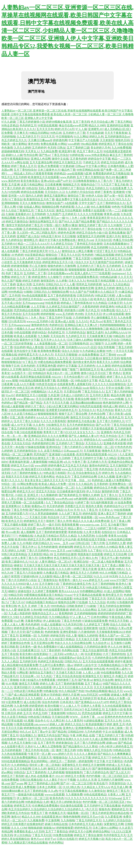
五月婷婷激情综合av (117, 136)
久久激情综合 (96, 790)
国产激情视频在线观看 (106, 768)
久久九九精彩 (33, 698)
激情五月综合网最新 (68, 210)
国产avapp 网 (19, 783)
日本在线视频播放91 (116, 243)
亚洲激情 (118, 191)
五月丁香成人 (93, 683)
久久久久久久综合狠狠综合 (109, 384)
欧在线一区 (47, 750)
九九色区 (46, 676)
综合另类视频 (106, 347)
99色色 (116, 757)
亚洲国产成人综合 (28, 236)
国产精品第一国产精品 (28, 402)
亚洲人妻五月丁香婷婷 (112, 513)
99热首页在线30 (46, 384)
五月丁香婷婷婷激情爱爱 (51, 532)
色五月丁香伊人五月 (89, 151)
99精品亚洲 (55, 461)
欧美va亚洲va (37, 628)
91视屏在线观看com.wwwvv (31, 724)
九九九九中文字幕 (79, 757)
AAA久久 (42, 417)
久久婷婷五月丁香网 (96, 624)
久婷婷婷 (7, 450)
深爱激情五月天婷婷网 (91, 236)
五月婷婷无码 (28, 661)
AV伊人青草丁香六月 (24, 557)
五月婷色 (38, 284)
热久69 (110, 177)
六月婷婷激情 (81, 317)
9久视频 (28, 720)
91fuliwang (115, 798)
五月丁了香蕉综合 (56, 831)
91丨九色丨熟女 (35, 317)
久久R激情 (45, 576)
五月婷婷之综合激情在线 (39, 498)
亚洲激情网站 (83, 727)
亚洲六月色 (113, 236)
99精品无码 (15, 594)
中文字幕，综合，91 (77, 480)
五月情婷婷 (38, 214)
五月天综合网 (30, 313)
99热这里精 (80, 598)
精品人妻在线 (34, 347)
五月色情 (14, 295)
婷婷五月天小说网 (80, 831)
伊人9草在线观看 (113, 313)
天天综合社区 (103, 240)
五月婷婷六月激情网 (110, 779)
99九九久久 (123, 199)
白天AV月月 (71, 509)
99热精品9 (39, 373)
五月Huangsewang (33, 302)
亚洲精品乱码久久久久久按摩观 (47, 435)
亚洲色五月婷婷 (105, 288)
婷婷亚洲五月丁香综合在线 (115, 143)
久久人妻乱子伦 (53, 779)
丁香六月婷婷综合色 (96, 772)
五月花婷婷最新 (11, 750)
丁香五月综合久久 (93, 391)
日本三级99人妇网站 (79, 339)
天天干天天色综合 (49, 428)
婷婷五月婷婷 (30, 280)
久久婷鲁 (61, 280)
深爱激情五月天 (71, 764)
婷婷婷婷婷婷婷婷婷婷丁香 (114, 613)
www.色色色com (109, 517)
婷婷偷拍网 (66, 546)
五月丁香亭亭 (46, 742)
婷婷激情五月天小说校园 (31, 395)
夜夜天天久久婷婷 (108, 362)
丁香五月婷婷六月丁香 (110, 735)
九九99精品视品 (59, 617)
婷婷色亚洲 (21, 628)
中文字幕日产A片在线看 (83, 140)
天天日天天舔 (124, 350)
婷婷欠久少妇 (9, 617)
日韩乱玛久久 (54, 284)
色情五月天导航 (118, 620)
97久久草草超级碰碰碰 (43, 513)
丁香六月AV (16, 602)
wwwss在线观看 (54, 794)
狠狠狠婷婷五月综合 (106, 339)
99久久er (25, 731)
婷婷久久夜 (47, 683)
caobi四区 (108, 439)
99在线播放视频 (110, 672)
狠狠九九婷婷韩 (88, 635)
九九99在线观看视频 (114, 705)
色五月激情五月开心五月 (69, 557)
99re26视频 (15, 228)
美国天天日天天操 (16, 476)
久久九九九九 (22, 269)
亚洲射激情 (90, 628)
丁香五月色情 (19, 509)
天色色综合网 (96, 413)
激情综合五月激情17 (41, 672)
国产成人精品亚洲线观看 (23, 694)
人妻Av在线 (123, 295)
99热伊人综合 (94, 195)
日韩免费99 (45, 557)
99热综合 (19, 772)
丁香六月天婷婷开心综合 (20, 580)
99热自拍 (31, 188)
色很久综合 (43, 328)
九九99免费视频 (121, 147)
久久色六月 (46, 354)
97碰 (19, 206)
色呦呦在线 (26, 535)
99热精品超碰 (108, 276)
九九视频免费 (74, 794)
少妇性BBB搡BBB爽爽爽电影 (26, 410)
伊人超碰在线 (51, 620)
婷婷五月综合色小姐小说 (91, 232)
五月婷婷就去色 (61, 328)
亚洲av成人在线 (64, 321)
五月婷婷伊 (39, 147)
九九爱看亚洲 (113, 816)
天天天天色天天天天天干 (48, 587)
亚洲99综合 (53, 447)
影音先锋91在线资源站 (34, 654)
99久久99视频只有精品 (113, 572)
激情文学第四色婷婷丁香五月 (24, 225)
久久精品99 (100, 727)
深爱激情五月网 (113, 824)
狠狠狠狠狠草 (123, 639)
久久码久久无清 (87, 779)
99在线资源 (52, 302)
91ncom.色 (17, 469)
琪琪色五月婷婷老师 (88, 284)
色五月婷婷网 (99, 247)
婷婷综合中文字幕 (99, 158)
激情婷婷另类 (109, 491)
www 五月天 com (60, 550)
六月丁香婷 (8, 284)
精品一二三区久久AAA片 (33, 243)
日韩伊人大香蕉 (91, 705)
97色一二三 (113, 210)
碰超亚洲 (23, 609)
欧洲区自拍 (81, 561)
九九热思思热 (86, 535)
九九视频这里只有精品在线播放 (28, 842)
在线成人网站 (32, 206)
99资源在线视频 (47, 125)
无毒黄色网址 (33, 620)
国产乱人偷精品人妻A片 (84, 435)
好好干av (50, 838)
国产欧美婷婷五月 (70, 495)
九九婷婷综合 (13, 240)
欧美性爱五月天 (112, 594)
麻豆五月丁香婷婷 (121, 154)
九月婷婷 (43, 635)
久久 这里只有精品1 (50, 450)
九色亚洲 (53, 395)
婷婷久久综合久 (74, 724)
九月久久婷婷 (22, 147)
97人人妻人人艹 (80, 617)
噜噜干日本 (12, 365)
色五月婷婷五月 (94, 709)
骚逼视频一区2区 (77, 812)
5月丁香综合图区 (94, 376)
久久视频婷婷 (48, 495)
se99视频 (104, 694)
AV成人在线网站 (113, 591)
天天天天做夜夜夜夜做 (108, 687)
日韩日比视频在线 (31, 779)
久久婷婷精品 (19, 764)
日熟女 (61, 147)
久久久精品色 (84, 483)
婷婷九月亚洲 (70, 694)
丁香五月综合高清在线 (67, 676)
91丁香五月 (29, 362)
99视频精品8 (39, 391)
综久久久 (121, 310)
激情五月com (86, 240)
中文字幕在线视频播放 (73, 790)
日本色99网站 (99, 617)
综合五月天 (83, 657)
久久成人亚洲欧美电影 (103, 739)
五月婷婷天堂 (87, 698)
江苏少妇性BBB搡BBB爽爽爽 (53, 258)
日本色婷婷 (28, 365)
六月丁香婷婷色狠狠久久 (26, 472)
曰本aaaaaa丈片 (73, 450)
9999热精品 (15, 291)
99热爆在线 (50, 691)
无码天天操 (114, 598)
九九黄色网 (21, 705)
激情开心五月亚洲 (33, 369)
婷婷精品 (59, 173)
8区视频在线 (9, 354)
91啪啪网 (96, 258)
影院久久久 (97, 387)
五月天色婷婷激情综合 (80, 424)
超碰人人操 (56, 724)
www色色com (64, 498)
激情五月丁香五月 (118, 790)
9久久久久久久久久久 (69, 439)
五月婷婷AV (8, 243)
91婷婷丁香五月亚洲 (84, 569)
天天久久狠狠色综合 (32, 203)
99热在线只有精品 (39, 716)
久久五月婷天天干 (28, 136)
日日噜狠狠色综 (78, 343)
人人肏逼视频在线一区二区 (50, 343)
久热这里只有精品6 (46, 535)
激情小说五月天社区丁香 (96, 373)
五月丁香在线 (9, 654)
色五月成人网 (119, 787)
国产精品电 (59, 731)
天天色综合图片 (73, 376)
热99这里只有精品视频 (100, 280)
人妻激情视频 (38, 461)
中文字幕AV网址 (96, 166)
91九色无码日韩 (72, 624)
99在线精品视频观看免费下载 (37, 380)
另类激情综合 (117, 783)
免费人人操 (8, 543)
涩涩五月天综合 (45, 491)
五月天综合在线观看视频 (97, 661)
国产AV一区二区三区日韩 (76, 783)
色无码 (51, 147)
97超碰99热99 (29, 576)
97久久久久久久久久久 (117, 550)
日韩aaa (80, 166)
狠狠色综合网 (66, 602)
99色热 (115, 206)
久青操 (26, 506)
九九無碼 (43, 336)
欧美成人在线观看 (25, 336)
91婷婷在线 (76, 154)
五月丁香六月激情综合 (90, 177)
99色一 (110, 350)
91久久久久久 (106, 199)
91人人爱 (11, 609)
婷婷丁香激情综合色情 (15, 642)
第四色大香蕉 (94, 506)
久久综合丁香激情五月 (19, 210)
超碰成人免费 (119, 694)
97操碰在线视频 (35, 447)
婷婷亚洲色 (39, 276)
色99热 (79, 313)
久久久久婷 (63, 569)
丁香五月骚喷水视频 (14, 524)
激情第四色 (47, 280)
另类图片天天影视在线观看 (96, 428)
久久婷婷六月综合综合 (80, 191)
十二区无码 (56, 654)
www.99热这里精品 (96, 154)
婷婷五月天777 (101, 757)
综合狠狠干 (55, 709)
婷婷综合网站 (101, 831)
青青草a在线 (111, 214)
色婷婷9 (30, 417)
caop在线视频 (74, 173)
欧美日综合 (122, 228)
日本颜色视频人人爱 (120, 166)
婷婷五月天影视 (64, 398)
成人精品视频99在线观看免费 (19, 665)
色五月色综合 (105, 410)
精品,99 (47, 554)
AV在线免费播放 (88, 354)
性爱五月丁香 (39, 812)
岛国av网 (6, 169)
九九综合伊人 (100, 642)
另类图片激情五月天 (23, 569)
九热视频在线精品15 (110, 665)
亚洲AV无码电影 (50, 694)
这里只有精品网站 (32, 184)
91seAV (9, 395)
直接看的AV (22, 214)
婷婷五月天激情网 (93, 764)
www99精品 (50, 299)
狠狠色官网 (87, 288)
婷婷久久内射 (16, 550)
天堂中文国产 (87, 203)
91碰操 (91, 605)
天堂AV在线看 (114, 387)
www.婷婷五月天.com (95, 580)
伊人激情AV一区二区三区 (33, 798)
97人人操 (81, 129)
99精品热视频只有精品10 (41, 602)
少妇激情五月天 (55, 424)
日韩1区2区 (82, 543)
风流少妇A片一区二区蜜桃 (62, 373)
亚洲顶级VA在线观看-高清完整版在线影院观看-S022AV (83, 454)
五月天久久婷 (113, 269)
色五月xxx (96, 321)
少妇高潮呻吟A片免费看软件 (29, 358)
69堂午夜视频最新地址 (15, 158)
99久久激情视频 (100, 206)
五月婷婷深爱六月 (16, 513)
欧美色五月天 (13, 520)
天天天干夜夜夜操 (116, 132)
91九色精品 (100, 302)
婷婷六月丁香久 (35, 406)
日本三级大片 (82, 768)
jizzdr (85, 387)
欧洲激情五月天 (92, 676)
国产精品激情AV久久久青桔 (80, 746)
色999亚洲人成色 (116, 668)
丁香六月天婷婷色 (37, 550)
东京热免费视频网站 (23, 757)
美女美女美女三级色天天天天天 (44, 480)
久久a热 (53, 790)
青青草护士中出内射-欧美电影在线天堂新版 (78, 539)
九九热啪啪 (68, 820)
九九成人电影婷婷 (19, 613)
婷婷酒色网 (60, 140)
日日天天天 (47, 136)
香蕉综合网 (82, 398)
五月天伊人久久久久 (53, 339)
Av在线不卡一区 (21, 373)
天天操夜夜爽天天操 (99, 336)
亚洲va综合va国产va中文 (56, 180)
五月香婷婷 (101, 483)
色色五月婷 (40, 713)
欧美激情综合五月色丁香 (39, 199)
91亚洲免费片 (13, 702)
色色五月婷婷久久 (97, 188)
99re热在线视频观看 (33, 295)
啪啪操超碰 (35, 827)
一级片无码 (53, 524)
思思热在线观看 (91, 713)
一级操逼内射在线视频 (29, 794)
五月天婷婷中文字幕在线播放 (102, 805)
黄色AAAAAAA (68, 591)
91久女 (33, 561)
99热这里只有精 (105, 295)
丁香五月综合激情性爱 (94, 650)
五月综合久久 (86, 410)
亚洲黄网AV (12, 506)
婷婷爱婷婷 (36, 705)
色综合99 (53, 517)
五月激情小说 (113, 709)
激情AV (15, 816)
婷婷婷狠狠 (47, 313)
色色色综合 (106, 469)
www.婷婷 (41, 465)
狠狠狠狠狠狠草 (47, 413)
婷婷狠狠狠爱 (64, 827)
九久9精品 (109, 458)
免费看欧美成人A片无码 (29, 831)
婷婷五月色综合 (32, 299)
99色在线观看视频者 (55, 609)
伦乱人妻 (71, 635)
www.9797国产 (119, 580)
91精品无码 (79, 550)
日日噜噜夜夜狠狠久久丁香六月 (92, 180)
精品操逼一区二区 (63, 487)
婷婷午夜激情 (123, 661)
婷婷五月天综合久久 (47, 387)
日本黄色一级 (28, 646)
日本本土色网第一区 (49, 787)
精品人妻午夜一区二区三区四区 (73, 576)
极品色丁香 (68, 169)
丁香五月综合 (59, 154)
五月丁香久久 (109, 495)
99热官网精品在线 (88, 169)
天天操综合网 (60, 716)
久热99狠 (36, 609)
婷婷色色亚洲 (66, 232)
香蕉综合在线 (46, 569)
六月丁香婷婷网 (70, 517)
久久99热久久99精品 (104, 546)
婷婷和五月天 (22, 805)
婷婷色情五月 (82, 827)
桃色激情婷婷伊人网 (115, 402)
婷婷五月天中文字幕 (115, 713)
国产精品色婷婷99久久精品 (46, 509)
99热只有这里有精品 (14, 554)
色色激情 (7, 147)
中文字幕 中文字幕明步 (108, 761)
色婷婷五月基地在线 (50, 661)
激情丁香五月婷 (66, 750)
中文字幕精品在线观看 (87, 594)
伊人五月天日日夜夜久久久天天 (72, 687)
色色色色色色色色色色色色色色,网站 (31, 598)
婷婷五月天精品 (71, 387)
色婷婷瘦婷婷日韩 (43, 443)
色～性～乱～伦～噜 (14, 435)
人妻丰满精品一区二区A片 (56, 561)
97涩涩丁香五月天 (105, 251)
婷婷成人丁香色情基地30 (75, 302)
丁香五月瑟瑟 (81, 258)
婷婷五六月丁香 (21, 276)
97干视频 (70, 779)
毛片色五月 (92, 310)
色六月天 (91, 809)
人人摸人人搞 (90, 672)
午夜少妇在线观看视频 (28, 432)
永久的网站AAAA (116, 332)
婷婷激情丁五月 (67, 679)
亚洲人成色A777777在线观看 (92, 273)
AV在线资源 (24, 709)
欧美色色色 (57, 798)
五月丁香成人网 (120, 520)
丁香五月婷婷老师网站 (22, 428)
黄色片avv (37, 838)
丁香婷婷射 (106, 639)
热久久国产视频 (11, 280)
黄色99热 (33, 143)
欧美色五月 (116, 417)
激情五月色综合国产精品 (53, 735)
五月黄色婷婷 (78, 158)
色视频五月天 (57, 812)
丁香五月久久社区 (69, 254)
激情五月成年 (94, 332)
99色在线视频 (22, 332)
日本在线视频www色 (60, 273)
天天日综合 (8, 258)
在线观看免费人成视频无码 (74, 384)
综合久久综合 (70, 350)
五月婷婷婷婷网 (80, 247)
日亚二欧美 (17, 417)
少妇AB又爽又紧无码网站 (62, 406)
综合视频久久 (28, 735)
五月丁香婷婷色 (36, 772)
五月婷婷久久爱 (116, 543)
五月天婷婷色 (40, 269)
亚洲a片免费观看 (48, 166)
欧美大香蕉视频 (68, 288)
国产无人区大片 (120, 772)
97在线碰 (81, 602)
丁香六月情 (98, 543)
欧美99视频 (52, 705)
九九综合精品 (120, 284)
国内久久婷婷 (34, 195)
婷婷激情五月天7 (34, 520)
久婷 (46, 801)
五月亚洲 (14, 184)
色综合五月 (63, 476)
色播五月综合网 (123, 240)
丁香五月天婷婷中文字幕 (86, 458)
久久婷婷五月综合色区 (34, 617)
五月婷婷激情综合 (25, 450)
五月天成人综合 (11, 302)
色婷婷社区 (56, 325)
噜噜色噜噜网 (71, 816)
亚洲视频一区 (28, 635)
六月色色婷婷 (92, 731)
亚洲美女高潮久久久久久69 (71, 739)
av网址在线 (21, 162)
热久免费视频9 (47, 646)
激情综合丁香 (76, 195)
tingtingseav (118, 273)
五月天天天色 (44, 129)
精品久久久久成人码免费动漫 (91, 520)
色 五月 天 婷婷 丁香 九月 (34, 605)
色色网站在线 (70, 650)
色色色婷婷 (32, 624)
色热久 (117, 373)
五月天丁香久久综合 (26, 421)
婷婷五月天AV (25, 491)
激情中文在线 (60, 158)
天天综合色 (57, 336)
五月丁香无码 (81, 121)
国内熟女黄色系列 (84, 362)
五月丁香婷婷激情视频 (69, 683)
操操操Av (49, 827)
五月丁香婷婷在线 (35, 790)
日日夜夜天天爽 (54, 347)
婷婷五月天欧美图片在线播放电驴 (22, 824)
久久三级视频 (84, 487)
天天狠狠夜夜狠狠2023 (110, 631)
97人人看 (69, 284)
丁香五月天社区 (44, 210)
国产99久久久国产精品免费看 (77, 221)
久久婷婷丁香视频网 (44, 591)
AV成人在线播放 (50, 624)
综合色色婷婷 (50, 702)
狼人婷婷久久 (109, 369)
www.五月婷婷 (65, 313)
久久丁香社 (95, 550)
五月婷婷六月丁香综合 (71, 188)
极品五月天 (115, 691)
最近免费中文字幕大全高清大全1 (76, 199)
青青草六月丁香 (53, 432)
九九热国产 (54, 214)
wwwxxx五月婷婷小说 (40, 321)
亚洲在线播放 (116, 232)
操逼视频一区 (89, 517)
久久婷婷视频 (55, 772)
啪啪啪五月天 (71, 184)
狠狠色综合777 (90, 184)
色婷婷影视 (67, 206)
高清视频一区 (65, 380)
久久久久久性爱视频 (90, 214)
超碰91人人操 (13, 154)
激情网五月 (31, 240)
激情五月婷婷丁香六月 (92, 225)
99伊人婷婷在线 (52, 727)
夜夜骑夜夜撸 (70, 524)
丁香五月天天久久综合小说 (76, 299)
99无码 (113, 576)
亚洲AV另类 (24, 284)
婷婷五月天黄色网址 (41, 476)
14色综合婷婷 (70, 428)
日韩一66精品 (73, 628)
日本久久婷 (39, 768)
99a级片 (21, 739)
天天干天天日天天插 (56, 402)
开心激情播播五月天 (103, 317)
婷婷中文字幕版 (67, 365)
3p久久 (107, 284)
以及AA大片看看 (24, 384)
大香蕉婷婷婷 (90, 306)
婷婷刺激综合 (64, 742)
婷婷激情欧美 (58, 269)
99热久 (120, 569)
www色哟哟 (44, 528)
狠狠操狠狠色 (73, 772)
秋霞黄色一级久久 (70, 580)
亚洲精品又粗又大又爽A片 (81, 325)
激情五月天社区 (80, 417)
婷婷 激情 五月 (116, 724)
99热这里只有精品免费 (28, 691)
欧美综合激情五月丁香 (40, 458)
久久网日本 (57, 720)
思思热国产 (41, 454)
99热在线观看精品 (95, 794)
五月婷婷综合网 (59, 417)
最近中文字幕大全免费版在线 (57, 240)
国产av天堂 (103, 424)
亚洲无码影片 (22, 687)
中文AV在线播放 (112, 731)
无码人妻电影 (46, 188)
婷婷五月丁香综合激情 (88, 835)
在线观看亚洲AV (51, 816)
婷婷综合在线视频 (32, 191)
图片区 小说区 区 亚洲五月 (22, 495)
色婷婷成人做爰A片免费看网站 (111, 480)
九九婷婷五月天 (75, 336)
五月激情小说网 (120, 642)
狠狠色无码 (122, 140)
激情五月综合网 (103, 679)
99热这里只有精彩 (54, 472)
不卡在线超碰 (94, 132)
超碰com (111, 742)
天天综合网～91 (29, 676)
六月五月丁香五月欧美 (114, 184)
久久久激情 (103, 365)
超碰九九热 (95, 498)
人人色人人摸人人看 (56, 698)
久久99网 (110, 343)
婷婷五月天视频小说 (91, 838)
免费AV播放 (69, 225)
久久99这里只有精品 (61, 639)
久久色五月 (55, 391)
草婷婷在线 (75, 532)
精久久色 (91, 557)
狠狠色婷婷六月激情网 (61, 265)
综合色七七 (42, 720)
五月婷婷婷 (113, 265)
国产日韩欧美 (34, 631)
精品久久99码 (96, 125)
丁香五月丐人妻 (108, 557)
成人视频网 (28, 532)
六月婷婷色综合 (75, 332)
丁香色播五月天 (75, 587)
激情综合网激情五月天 (43, 221)
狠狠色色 (104, 809)
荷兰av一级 (58, 217)
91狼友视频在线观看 (44, 288)
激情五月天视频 (28, 683)
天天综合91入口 (54, 191)
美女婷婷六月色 (100, 147)
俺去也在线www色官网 (73, 125)
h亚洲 (87, 173)
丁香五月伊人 (28, 546)
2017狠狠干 (97, 343)
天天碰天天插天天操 (68, 672)
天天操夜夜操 (91, 450)
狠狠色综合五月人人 (44, 613)
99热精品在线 (121, 750)
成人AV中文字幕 (21, 424)
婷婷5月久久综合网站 (83, 609)
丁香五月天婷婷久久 (29, 668)
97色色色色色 (123, 447)
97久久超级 (8, 121)
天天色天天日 (93, 313)
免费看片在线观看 (93, 210)
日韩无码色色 (85, 295)
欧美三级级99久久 (16, 561)
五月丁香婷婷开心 (54, 668)
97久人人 (54, 251)
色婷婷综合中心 (114, 506)
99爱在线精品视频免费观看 (54, 362)
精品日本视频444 (120, 328)
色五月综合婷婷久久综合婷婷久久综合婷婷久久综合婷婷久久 (46, 809)
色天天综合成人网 (102, 121)
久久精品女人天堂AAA (95, 787)
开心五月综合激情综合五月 (84, 472)
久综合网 (101, 535)
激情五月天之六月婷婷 (84, 572)
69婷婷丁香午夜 (107, 528)
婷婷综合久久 (92, 439)
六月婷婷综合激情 (95, 646)
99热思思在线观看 (90, 406)
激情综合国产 (54, 203)
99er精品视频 (89, 143)
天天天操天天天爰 (87, 639)
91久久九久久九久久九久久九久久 (86, 798)
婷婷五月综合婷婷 (112, 162)
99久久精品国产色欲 (71, 691)
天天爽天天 (21, 132)
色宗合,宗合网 (25, 217)
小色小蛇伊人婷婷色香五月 (115, 746)
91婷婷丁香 (82, 502)
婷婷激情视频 (19, 265)
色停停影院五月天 (114, 835)
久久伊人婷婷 (25, 258)
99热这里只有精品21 (98, 587)
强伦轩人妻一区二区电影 (44, 764)
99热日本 (56, 132)
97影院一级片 (52, 225)
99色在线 (99, 668)
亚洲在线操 (8, 639)
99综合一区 (8, 483)
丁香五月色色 (30, 750)
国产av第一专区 (113, 195)
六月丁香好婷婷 (50, 650)
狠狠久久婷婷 (90, 495)
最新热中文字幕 (29, 339)
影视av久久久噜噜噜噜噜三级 (90, 328)
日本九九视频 (106, 476)
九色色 (74, 698)
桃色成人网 (110, 406)
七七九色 (108, 228)
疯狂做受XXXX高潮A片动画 (42, 469)
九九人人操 (82, 206)
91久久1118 (101, 576)
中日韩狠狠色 (64, 136)
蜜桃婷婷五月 (119, 809)
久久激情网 (43, 217)
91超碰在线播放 (93, 720)
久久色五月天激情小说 (22, 742)
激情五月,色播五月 (115, 676)
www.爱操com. (25, 398)
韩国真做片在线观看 (90, 554)
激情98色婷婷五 (99, 465)
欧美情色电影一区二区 (99, 447)
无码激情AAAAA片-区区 (81, 347)
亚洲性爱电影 (68, 631)
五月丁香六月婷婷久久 (111, 421)
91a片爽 (19, 620)
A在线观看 (71, 203)
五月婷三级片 (106, 609)
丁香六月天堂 (16, 631)
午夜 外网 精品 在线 (82, 735)
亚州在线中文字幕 (25, 350)
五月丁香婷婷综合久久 (111, 203)
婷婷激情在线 (32, 727)
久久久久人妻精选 (85, 753)
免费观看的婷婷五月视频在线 (111, 173)
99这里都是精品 (34, 254)
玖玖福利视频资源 (101, 502)
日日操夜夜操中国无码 (71, 491)
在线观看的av (67, 657)
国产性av (44, 154)
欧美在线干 (101, 783)
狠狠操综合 (60, 757)
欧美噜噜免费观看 (49, 350)
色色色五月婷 (121, 432)
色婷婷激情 (52, 631)
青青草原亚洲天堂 (98, 217)
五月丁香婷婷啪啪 (103, 583)
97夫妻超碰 (67, 166)
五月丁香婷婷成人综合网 (43, 783)
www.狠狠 (11, 380)
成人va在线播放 (47, 657)
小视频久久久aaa (24, 328)
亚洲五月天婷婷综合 (119, 299)
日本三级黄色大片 (49, 169)
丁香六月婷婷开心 (73, 447)
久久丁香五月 (89, 509)
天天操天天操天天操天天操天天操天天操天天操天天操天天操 (62, 565)
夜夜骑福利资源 (19, 461)
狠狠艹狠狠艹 (70, 369)
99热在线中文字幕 (86, 380)
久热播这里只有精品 (56, 572)
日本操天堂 (115, 302)
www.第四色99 (10, 180)
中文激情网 (52, 820)
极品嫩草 (121, 177)
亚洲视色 (106, 432)
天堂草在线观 (13, 720)
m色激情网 (80, 498)
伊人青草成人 (99, 417)
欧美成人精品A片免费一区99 (56, 483)
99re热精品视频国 (96, 691)
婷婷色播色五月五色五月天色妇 (68, 465)
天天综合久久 (93, 443)
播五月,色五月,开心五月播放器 (36, 439)
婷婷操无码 (57, 635)
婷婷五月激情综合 (16, 221)
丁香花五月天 (97, 598)
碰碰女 (18, 565)
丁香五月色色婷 (71, 620)
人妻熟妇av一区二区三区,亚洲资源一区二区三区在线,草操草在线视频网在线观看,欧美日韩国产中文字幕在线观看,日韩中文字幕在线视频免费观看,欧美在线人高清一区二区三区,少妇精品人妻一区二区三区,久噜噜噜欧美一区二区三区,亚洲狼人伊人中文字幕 (67, 114)
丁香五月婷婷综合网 (84, 476)
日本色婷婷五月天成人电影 (85, 824)
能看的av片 (38, 506)
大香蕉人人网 (115, 794)
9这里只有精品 (108, 628)
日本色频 (7, 332)
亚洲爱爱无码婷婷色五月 (61, 410)
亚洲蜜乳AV (95, 129)
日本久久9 (120, 380)
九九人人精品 (9, 661)
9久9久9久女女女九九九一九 (81, 432)
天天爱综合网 (72, 391)
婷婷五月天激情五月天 (67, 162)
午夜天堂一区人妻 (39, 753)
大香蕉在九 (40, 709)
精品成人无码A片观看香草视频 (33, 173)
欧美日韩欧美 (9, 646)
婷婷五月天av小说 (22, 465)
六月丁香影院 (58, 228)
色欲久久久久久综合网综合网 (72, 642)
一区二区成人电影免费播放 (106, 561)
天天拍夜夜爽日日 (28, 650)
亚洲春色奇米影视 (114, 443)
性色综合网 (31, 154)
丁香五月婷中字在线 (58, 317)
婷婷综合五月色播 (105, 487)
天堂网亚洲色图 (46, 365)
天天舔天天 (45, 757)
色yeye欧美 (12, 532)
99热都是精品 (33, 801)
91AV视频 (11, 683)
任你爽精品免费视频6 (45, 805)
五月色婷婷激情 (47, 546)
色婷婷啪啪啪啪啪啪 (112, 325)
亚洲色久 (68, 727)
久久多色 (38, 424)
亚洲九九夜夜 (106, 569)
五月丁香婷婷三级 (78, 147)
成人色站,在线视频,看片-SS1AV (44, 776)
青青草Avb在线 (117, 535)
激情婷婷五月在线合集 (81, 421)
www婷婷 (74, 143)
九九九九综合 (97, 602)
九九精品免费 (48, 151)
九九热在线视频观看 (14, 753)
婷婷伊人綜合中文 (85, 665)
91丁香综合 (15, 199)
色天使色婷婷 (55, 506)
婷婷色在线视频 (121, 365)
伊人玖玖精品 (22, 835)
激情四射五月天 (89, 369)
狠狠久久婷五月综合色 (98, 750)
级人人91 (32, 583)
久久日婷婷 (63, 458)
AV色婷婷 (17, 254)
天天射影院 (107, 140)
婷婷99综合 (39, 332)
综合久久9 (81, 262)
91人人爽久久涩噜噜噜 (47, 746)
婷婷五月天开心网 (38, 539)
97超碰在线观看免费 (94, 620)
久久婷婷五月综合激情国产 (63, 306)
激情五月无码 (110, 358)
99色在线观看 (63, 598)
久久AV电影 (24, 543)
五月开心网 (8, 487)
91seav (68, 594)
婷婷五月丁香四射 (12, 776)
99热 (79, 750)
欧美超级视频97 (95, 724)
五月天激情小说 (49, 583)
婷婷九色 (107, 472)
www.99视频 (115, 398)
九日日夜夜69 (92, 358)
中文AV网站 (24, 587)
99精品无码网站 (39, 132)
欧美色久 (99, 299)
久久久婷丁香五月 (70, 513)
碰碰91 (12, 591)
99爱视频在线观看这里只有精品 (43, 594)
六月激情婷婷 (86, 631)
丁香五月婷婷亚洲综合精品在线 (109, 812)
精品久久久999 (31, 816)
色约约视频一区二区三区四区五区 (107, 776)
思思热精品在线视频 (26, 310)
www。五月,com (64, 543)
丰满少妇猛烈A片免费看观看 (38, 679)
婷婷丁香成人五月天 (23, 166)
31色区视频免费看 (51, 310)
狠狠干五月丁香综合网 (73, 413)
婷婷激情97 (125, 657)
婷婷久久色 (96, 136)
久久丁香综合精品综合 (60, 502)
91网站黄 (123, 487)
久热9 (28, 746)
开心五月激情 (37, 265)
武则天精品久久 (43, 543)
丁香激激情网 (56, 713)
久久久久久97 (124, 280)
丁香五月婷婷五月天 (88, 820)
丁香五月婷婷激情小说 (31, 121)
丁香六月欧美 (114, 413)
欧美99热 (20, 539)
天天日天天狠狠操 (65, 354)
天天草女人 (32, 151)
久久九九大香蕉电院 (53, 421)
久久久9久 (82, 321)
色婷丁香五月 (13, 273)
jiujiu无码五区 (89, 694)
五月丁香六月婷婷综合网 (89, 742)
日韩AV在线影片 (67, 838)
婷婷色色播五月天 (57, 247)
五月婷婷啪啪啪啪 (85, 613)
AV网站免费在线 (27, 483)
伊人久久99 (115, 646)
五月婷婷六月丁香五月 (91, 265)
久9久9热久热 (71, 787)
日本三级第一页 (118, 727)
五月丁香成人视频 (113, 565)
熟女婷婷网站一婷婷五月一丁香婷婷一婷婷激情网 (62, 761)
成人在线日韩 (32, 702)
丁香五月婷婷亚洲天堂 (34, 251)
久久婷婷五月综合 (61, 243)
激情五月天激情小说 (60, 768)
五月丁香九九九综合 (40, 739)
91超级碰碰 (53, 369)
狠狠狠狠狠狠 (76, 269)
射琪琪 (15, 576)
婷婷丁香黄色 (103, 191)
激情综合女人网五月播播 (77, 251)
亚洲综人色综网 (40, 158)
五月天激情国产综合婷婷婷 (106, 262)
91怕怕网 (14, 191)
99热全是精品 (9, 125)
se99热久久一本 (73, 654)
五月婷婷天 (69, 214)
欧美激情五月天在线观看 (43, 177)
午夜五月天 (24, 288)
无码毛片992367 (73, 709)
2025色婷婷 (8, 288)
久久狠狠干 (54, 276)
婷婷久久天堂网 (11, 369)
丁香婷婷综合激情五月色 (75, 583)
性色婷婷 (87, 254)
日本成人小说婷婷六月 (74, 395)
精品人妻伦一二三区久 (82, 528)
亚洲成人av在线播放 (79, 668)
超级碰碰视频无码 (12, 151)
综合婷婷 (19, 347)
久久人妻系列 (73, 720)
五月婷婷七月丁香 (74, 132)
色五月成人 (106, 380)
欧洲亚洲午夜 (67, 151)
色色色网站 (56, 842)
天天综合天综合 (21, 443)
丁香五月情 (91, 469)
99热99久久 (73, 713)
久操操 (9, 214)
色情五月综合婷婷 (120, 650)
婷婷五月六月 (82, 546)
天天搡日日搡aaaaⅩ (40, 140)
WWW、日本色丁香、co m (86, 716)
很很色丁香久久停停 (58, 520)
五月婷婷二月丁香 (35, 273)
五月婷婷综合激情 (65, 554)
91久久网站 (81, 136)
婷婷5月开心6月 (64, 129)
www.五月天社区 (72, 469)
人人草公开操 (13, 498)
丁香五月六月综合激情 (28, 572)
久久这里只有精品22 (23, 413)
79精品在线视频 (104, 254)
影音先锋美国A (30, 180)
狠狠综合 (51, 254)
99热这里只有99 (50, 236)
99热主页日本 (25, 387)
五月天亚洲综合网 (41, 162)
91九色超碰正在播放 (92, 350)
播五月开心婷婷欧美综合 (65, 801)
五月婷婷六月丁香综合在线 (84, 228)
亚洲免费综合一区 (120, 483)
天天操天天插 (37, 517)
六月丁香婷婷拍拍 (114, 654)
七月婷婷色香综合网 (104, 657)
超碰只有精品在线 (56, 824)
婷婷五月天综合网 (115, 554)
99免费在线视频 (63, 835)
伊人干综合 (93, 491)
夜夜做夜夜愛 (28, 657)
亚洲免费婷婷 (94, 269)
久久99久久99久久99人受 (32, 639)
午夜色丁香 (79, 461)
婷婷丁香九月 (36, 524)
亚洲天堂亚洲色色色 (32, 247)
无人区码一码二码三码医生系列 (37, 232)
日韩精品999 (75, 731)
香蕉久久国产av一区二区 (114, 635)
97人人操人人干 (70, 705)
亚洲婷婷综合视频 (118, 125)
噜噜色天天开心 (111, 450)
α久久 (66, 461)
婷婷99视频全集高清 (58, 121)
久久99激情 (115, 225)
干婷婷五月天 (91, 162)
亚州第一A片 (16, 195)
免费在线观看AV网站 (53, 143)
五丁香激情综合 (47, 580)
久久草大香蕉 (91, 532)
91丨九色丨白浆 (76, 217)
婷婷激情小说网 (74, 310)
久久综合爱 (28, 528)
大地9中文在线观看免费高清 (81, 276)
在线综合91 (108, 532)
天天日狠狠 (69, 236)
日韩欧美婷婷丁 (76, 605)
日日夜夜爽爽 (53, 184)
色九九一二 (21, 517)
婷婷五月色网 (123, 254)
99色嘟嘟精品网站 (91, 591)
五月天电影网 (22, 768)
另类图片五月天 (74, 506)
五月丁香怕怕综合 (25, 169)
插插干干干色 (98, 398)
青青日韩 (11, 605)
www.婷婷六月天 (62, 753)
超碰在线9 (24, 591)
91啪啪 (28, 291)
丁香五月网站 (123, 121)
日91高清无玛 (16, 321)
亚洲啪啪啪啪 (9, 203)
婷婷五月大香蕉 (75, 776)
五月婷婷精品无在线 (35, 228)
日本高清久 (67, 702)
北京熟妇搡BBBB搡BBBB (86, 402)
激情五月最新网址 (55, 195)
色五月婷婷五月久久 (14, 140)
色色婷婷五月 (28, 125)
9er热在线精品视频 (119, 539)
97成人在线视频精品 (70, 646)
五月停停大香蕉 (99, 395)
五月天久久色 (112, 720)
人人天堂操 (38, 306)
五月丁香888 (107, 354)
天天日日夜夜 (44, 398)
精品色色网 (118, 395)
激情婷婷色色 (39, 325)
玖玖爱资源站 (93, 654)
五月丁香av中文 (41, 731)
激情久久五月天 (58, 358)
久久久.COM (19, 827)
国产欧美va (85, 679)
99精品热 (118, 336)
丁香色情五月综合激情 (88, 243)
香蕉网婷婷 (66, 613)
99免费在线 (108, 310)
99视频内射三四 (11, 299)
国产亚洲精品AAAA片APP (91, 702)
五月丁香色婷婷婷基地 (61, 295)
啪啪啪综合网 (50, 206)
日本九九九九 (76, 280)
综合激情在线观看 (71, 805)
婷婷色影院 (89, 513)
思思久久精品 (67, 535)
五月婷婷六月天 (97, 461)
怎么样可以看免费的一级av (56, 665)
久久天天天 (125, 276)
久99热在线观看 (42, 687)
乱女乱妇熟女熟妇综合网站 (33, 487)
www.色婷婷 (67, 177)
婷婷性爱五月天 (28, 354)
